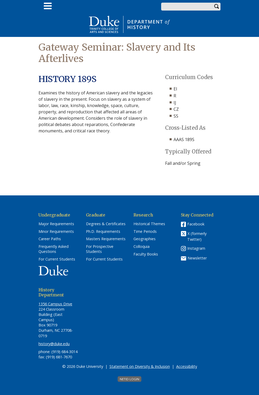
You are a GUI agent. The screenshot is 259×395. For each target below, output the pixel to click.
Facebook (195, 224)
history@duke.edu (54, 343)
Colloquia (141, 246)
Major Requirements (56, 223)
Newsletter (197, 258)
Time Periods (145, 231)
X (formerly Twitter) (197, 236)
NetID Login (129, 379)
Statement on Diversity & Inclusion (139, 366)
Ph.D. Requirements (103, 231)
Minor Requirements (56, 231)
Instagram (196, 248)
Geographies (144, 239)
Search (216, 7)
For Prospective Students (99, 249)
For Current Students (57, 259)
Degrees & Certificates (106, 223)
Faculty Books (145, 254)
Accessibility (186, 366)
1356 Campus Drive (55, 303)
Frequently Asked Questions (54, 249)
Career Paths (50, 239)
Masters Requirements (106, 239)
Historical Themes (149, 223)
